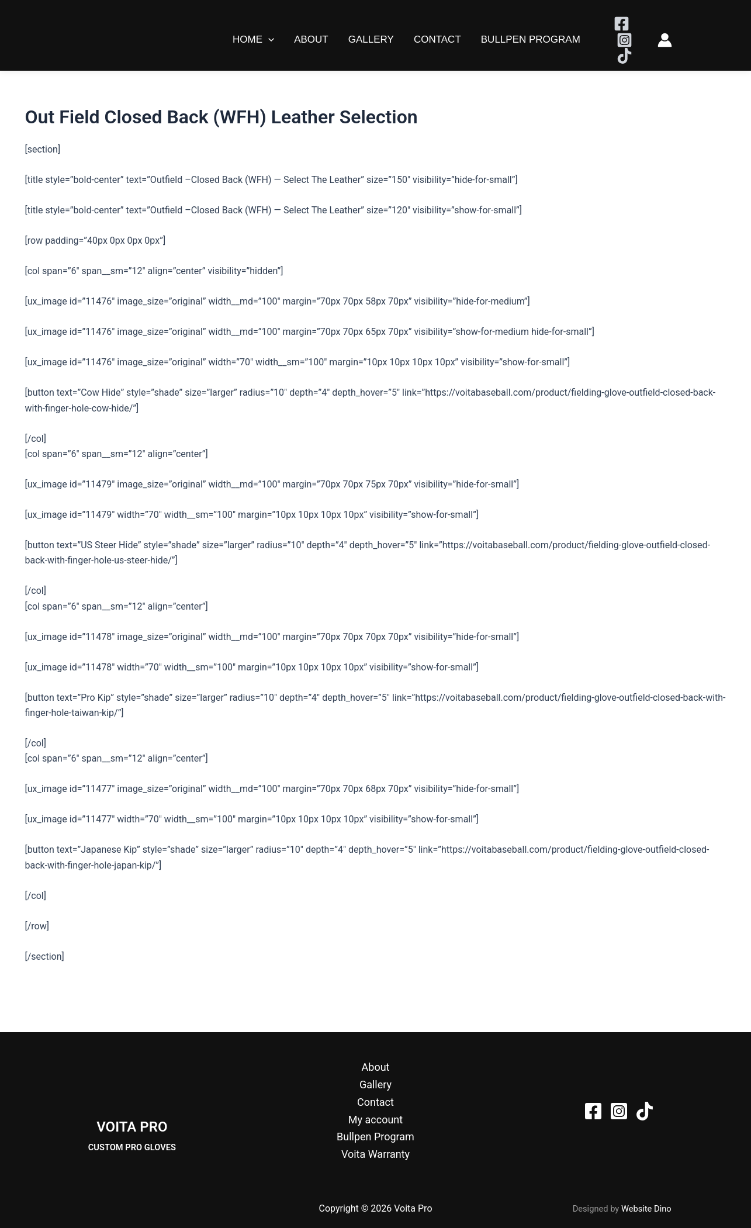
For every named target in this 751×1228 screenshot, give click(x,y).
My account (375, 1119)
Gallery (371, 39)
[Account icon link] (664, 40)
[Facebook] (621, 24)
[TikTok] (624, 56)
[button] (268, 40)
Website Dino (646, 1208)
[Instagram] (624, 40)
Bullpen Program (530, 39)
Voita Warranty (375, 1154)
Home (253, 40)
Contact (437, 39)
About (311, 39)
